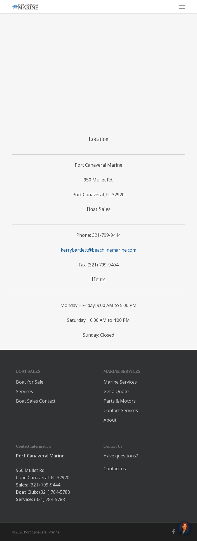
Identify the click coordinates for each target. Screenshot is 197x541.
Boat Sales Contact (35, 401)
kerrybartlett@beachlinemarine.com (98, 250)
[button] (182, 7)
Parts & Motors (120, 401)
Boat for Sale (29, 382)
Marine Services (120, 382)
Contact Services (121, 410)
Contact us (115, 469)
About (110, 420)
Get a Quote (116, 391)
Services (24, 391)
